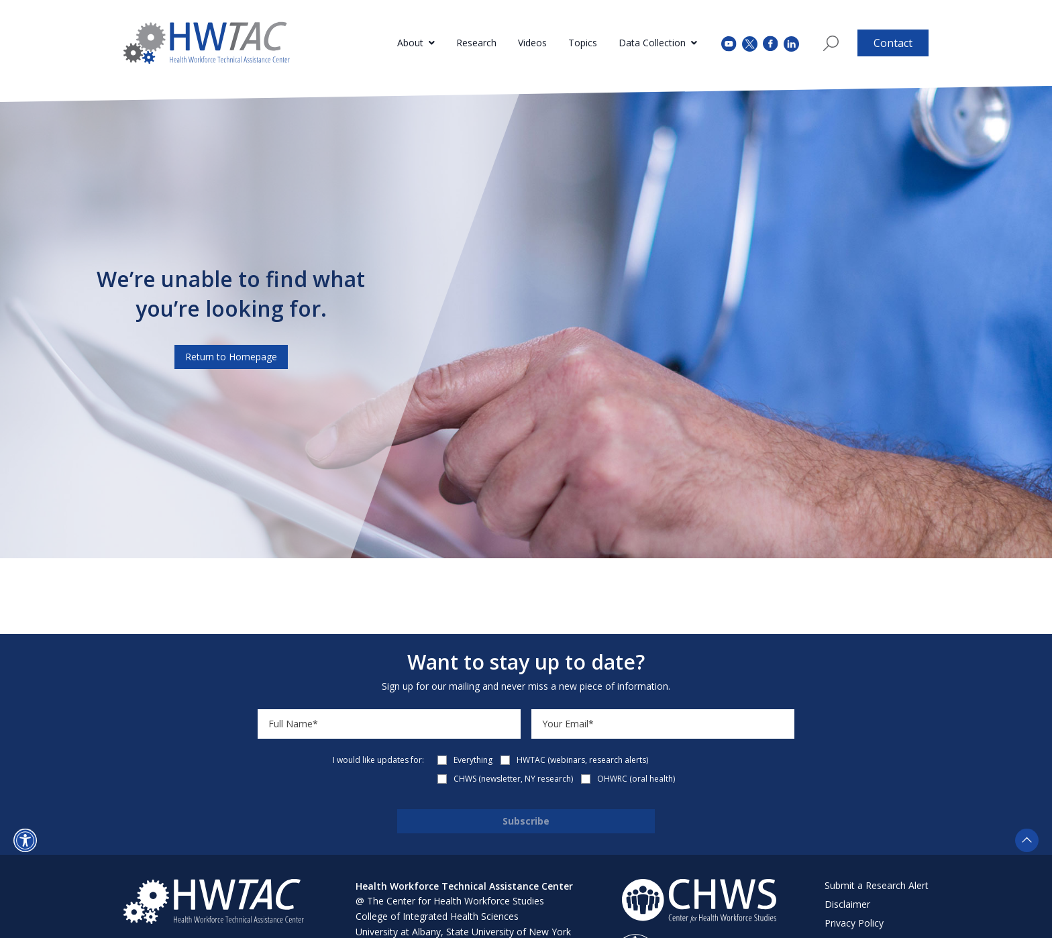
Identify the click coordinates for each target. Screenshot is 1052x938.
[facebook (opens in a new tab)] (770, 43)
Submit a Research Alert (877, 885)
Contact (893, 43)
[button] (25, 840)
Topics (582, 42)
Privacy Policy (854, 923)
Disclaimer (847, 904)
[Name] (389, 724)
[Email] (662, 724)
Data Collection (652, 42)
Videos (532, 42)
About (410, 42)
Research (476, 42)
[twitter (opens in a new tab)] (749, 42)
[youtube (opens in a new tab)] (729, 42)
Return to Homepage (231, 356)
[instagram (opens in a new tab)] (791, 42)
